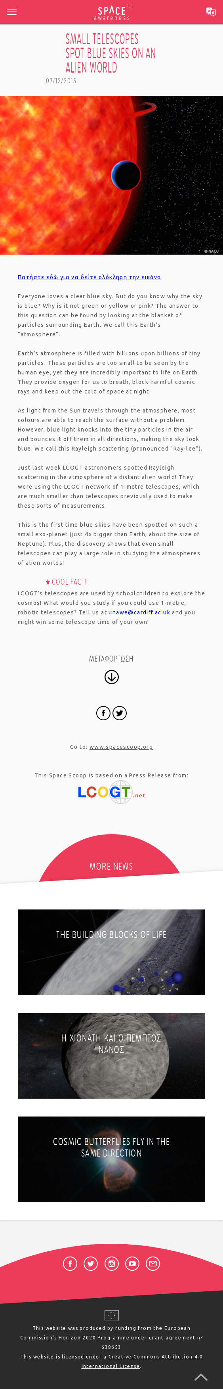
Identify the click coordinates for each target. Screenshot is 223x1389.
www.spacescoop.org (121, 747)
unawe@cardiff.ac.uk (139, 612)
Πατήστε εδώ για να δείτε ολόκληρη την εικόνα (90, 277)
